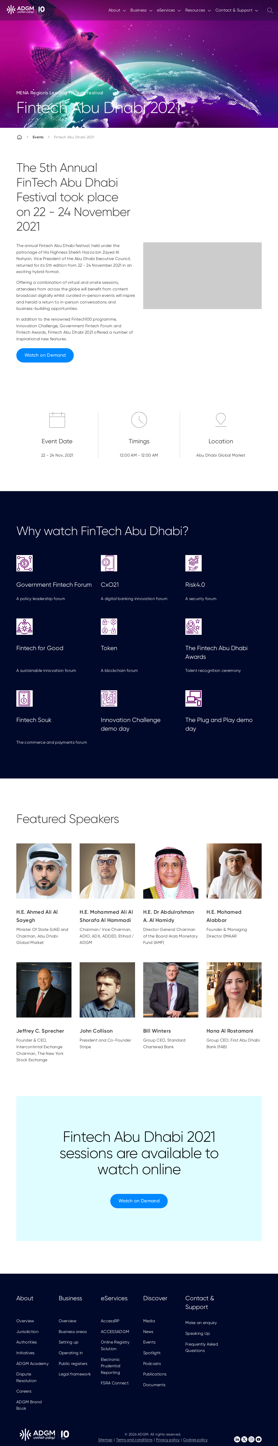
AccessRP (110, 1320)
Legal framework (75, 1374)
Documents (154, 1384)
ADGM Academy (32, 1363)
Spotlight (152, 1352)
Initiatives (25, 1352)
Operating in (71, 1352)
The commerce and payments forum (51, 717)
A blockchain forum (119, 645)
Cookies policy (195, 1440)
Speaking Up (197, 1333)
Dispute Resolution (26, 1377)
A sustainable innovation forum (46, 645)
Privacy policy (167, 1440)
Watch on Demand (45, 355)
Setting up (69, 1342)
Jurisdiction (27, 1331)
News (148, 1331)
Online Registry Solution (115, 1345)
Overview (25, 1320)
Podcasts (152, 1363)
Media (149, 1320)
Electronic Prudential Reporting (110, 1366)
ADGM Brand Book (29, 1405)
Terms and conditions (134, 1440)
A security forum (200, 578)
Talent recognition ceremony (213, 645)
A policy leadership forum (40, 578)
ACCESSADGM (115, 1331)
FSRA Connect (115, 1383)
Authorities (26, 1342)
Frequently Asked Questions (201, 1347)
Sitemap (105, 1440)
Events (38, 137)
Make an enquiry (201, 1322)
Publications (155, 1374)
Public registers (73, 1363)
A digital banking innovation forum (134, 578)
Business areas (73, 1331)
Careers (23, 1391)
